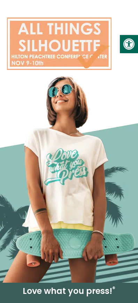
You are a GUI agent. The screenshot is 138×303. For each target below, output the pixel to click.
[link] (129, 44)
